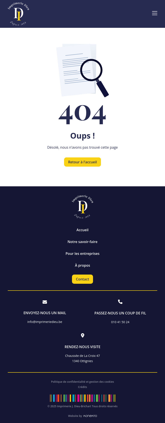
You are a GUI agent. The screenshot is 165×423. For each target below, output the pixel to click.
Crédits (82, 387)
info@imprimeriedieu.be (44, 322)
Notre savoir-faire (82, 241)
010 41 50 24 (120, 322)
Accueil (83, 229)
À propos (82, 265)
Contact (82, 279)
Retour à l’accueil (82, 162)
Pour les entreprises (82, 253)
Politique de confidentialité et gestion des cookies (82, 382)
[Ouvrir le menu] (154, 13)
